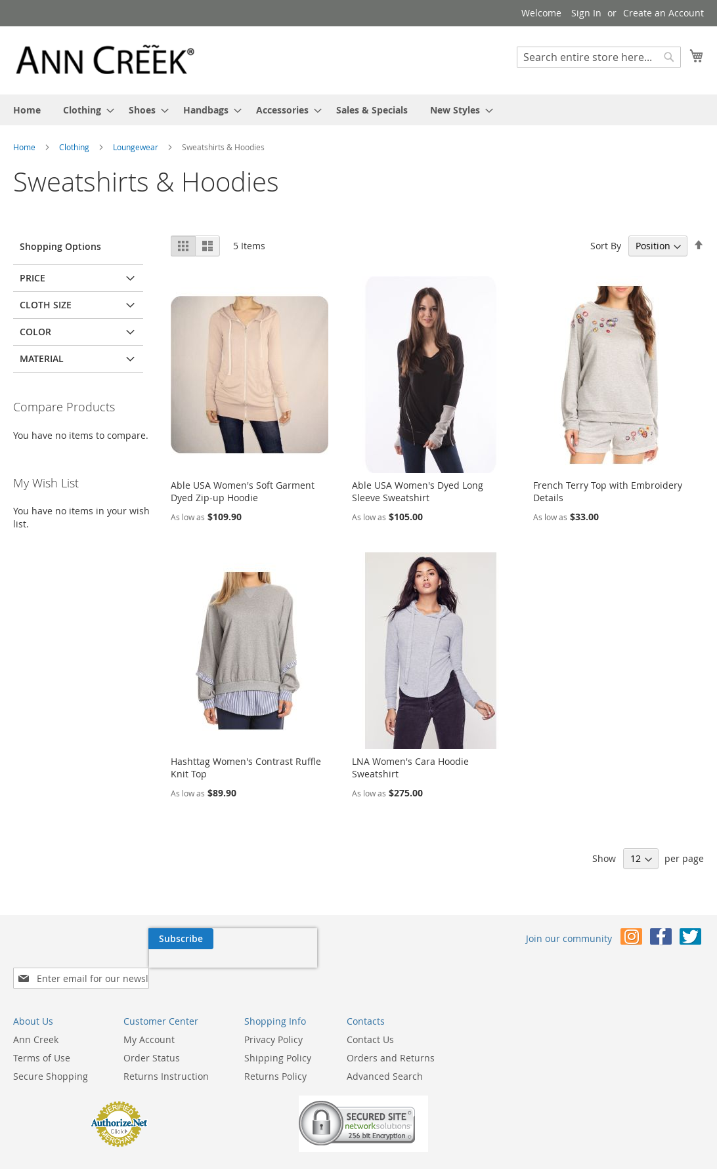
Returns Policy (275, 1055)
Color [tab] (35, 331)
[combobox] (599, 57)
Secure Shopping (50, 1055)
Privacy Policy (273, 1018)
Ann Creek (35, 1018)
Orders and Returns (391, 1037)
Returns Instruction (166, 1055)
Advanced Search (385, 1055)
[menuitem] (27, 109)
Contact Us (370, 1018)
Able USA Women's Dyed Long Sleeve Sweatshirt (417, 491)
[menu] (358, 109)
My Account (149, 1018)
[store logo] (105, 59)
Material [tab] (42, 358)
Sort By (605, 245)
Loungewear (136, 147)
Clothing (75, 147)
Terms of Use (41, 1037)
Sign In (586, 13)
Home (25, 147)
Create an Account (663, 13)
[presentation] (97, 969)
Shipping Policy (277, 1037)
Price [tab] (32, 278)
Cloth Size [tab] (46, 304)
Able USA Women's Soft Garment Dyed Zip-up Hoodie (243, 491)
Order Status (151, 1037)
